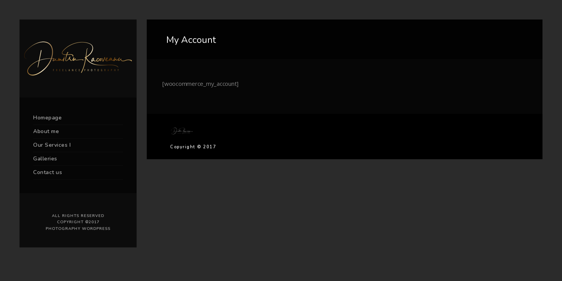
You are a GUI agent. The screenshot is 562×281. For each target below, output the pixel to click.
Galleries (45, 158)
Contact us (47, 172)
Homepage (47, 117)
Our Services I (52, 145)
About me (46, 131)
